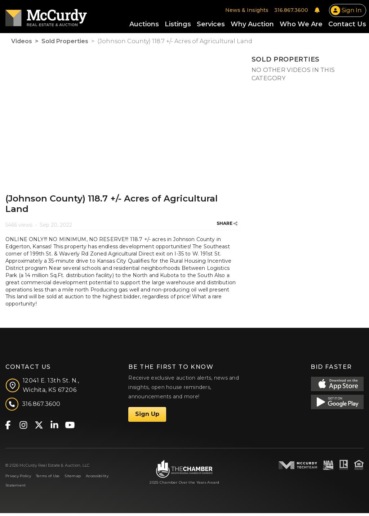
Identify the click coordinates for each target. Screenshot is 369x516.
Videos (21, 44)
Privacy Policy (18, 478)
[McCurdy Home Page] (46, 16)
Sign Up (147, 416)
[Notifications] (317, 11)
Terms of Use (47, 478)
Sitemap (73, 478)
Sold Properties (64, 44)
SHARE (227, 226)
